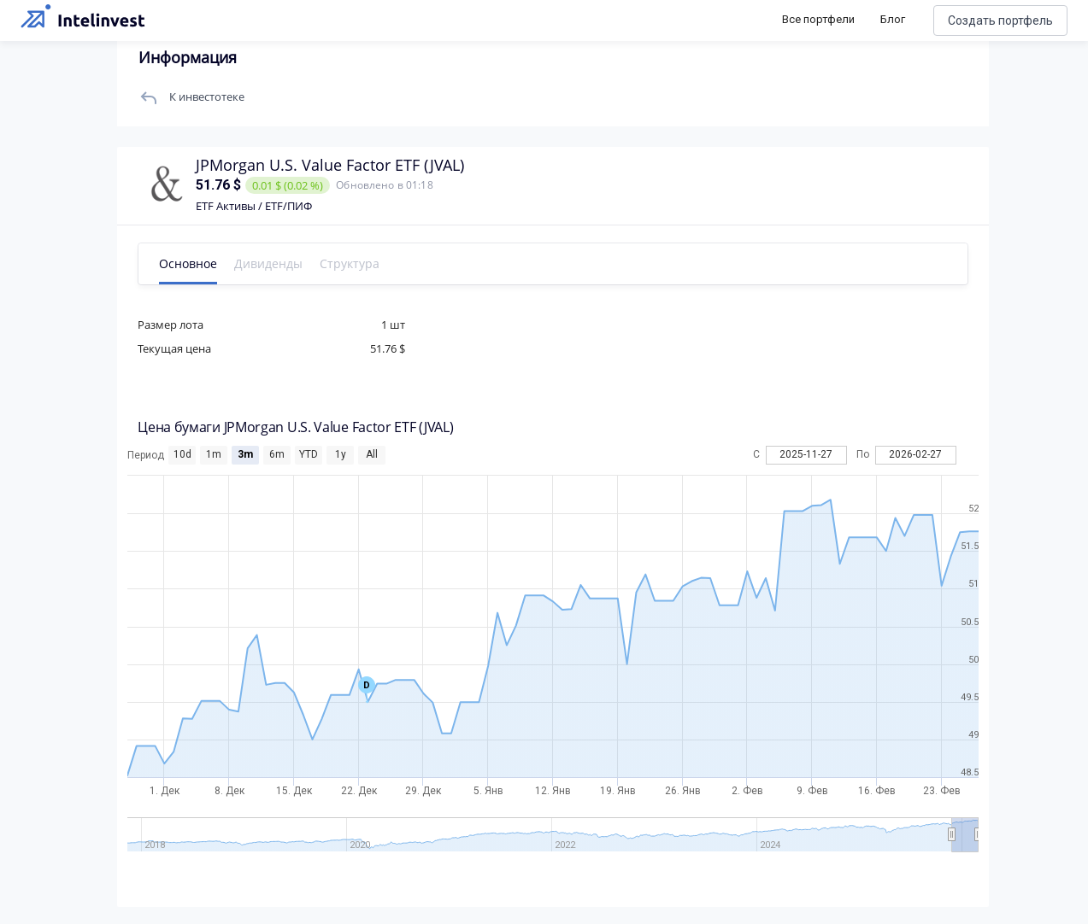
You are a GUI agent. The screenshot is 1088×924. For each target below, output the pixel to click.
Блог (892, 19)
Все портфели (818, 19)
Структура (367, 263)
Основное (205, 263)
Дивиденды (285, 263)
